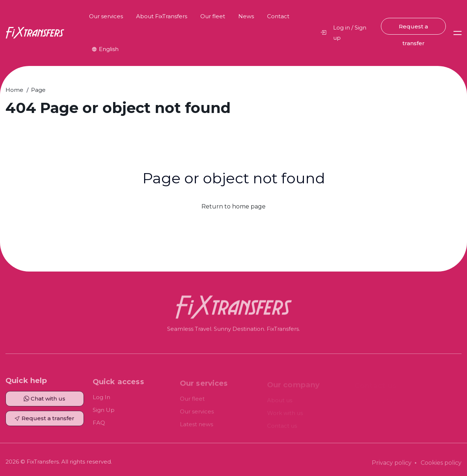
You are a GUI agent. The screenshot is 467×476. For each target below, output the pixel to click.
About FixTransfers (161, 16)
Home (14, 89)
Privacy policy (392, 464)
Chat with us (44, 400)
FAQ (99, 424)
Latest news (196, 425)
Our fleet (212, 16)
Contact (278, 16)
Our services (106, 16)
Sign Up (104, 411)
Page (38, 89)
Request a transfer (413, 29)
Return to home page (233, 206)
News (246, 16)
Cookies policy (441, 464)
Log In (101, 398)
